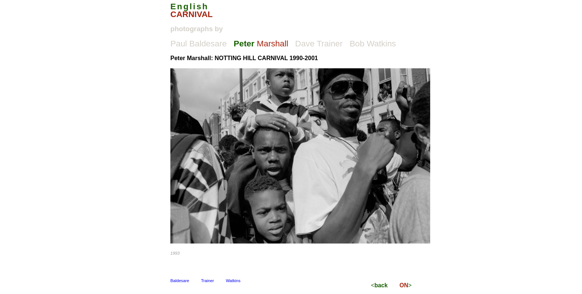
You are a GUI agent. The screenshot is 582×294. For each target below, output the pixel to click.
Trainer (207, 280)
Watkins (233, 280)
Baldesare (179, 280)
